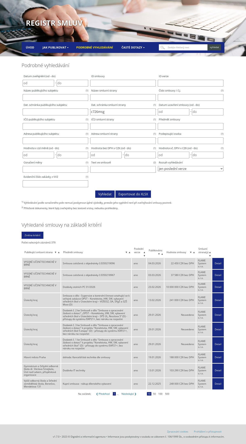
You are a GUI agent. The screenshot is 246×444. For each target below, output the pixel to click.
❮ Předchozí (103, 394)
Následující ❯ (128, 394)
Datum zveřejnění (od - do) (39, 76)
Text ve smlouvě (123, 162)
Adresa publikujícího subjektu (56, 133)
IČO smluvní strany (123, 119)
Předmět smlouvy (169, 119)
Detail (218, 263)
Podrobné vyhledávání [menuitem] (94, 47)
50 (154, 394)
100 (160, 394)
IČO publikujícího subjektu (56, 119)
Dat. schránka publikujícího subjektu (45, 105)
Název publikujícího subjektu (56, 90)
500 (167, 394)
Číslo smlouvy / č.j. (191, 90)
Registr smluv (54, 23)
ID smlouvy (98, 76)
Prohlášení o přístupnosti (208, 431)
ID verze (164, 76)
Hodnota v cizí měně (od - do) (56, 148)
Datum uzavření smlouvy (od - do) (179, 105)
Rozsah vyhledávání (171, 162)
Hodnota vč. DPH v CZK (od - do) (191, 148)
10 (149, 394)
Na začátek (84, 394)
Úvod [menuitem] (30, 47)
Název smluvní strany (104, 90)
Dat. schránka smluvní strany (123, 104)
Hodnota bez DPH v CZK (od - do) (123, 148)
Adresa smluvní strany (123, 133)
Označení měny (56, 162)
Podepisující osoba (191, 133)
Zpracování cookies (177, 431)
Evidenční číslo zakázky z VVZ (56, 176)
